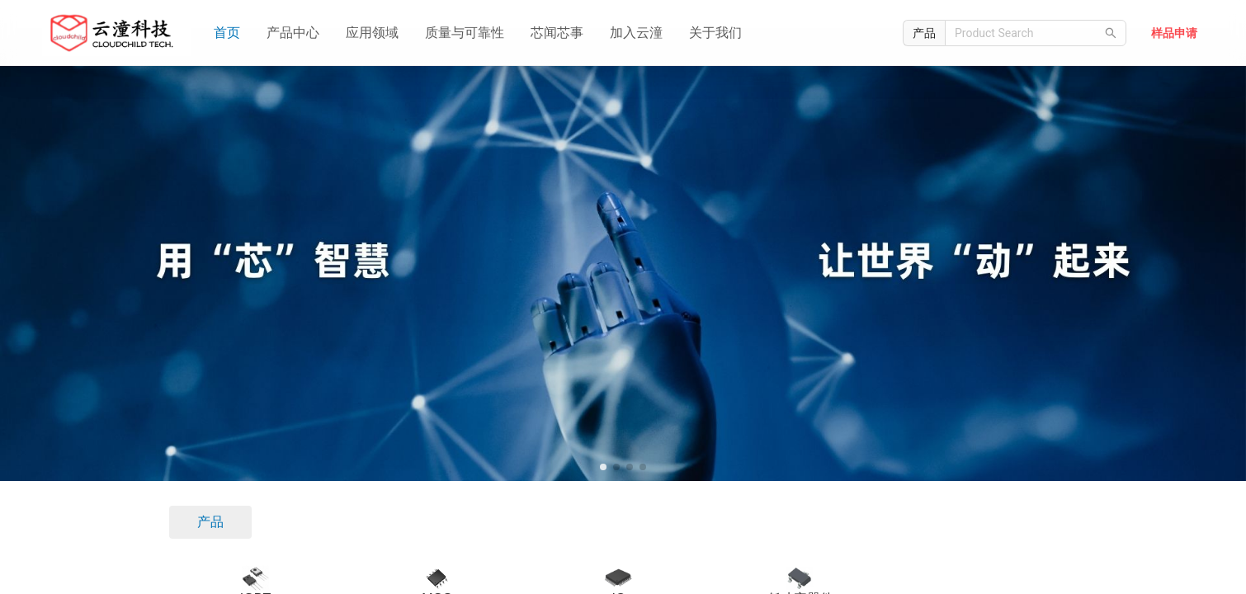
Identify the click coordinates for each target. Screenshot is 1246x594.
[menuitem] (227, 33)
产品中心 (293, 33)
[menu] (539, 33)
